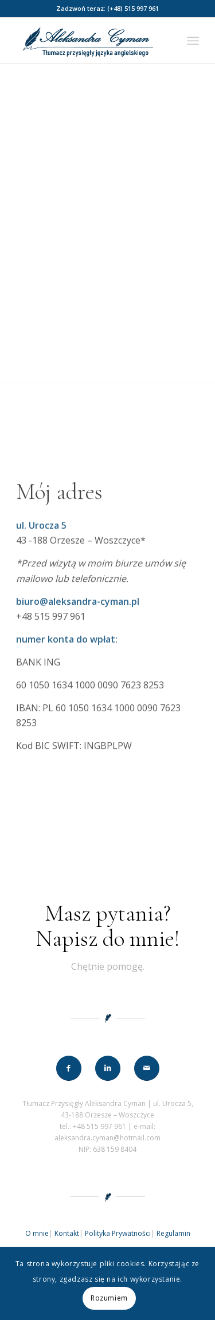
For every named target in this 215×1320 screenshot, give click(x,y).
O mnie (37, 1233)
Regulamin (173, 1233)
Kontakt (66, 1233)
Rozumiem (109, 1298)
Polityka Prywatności (118, 1233)
